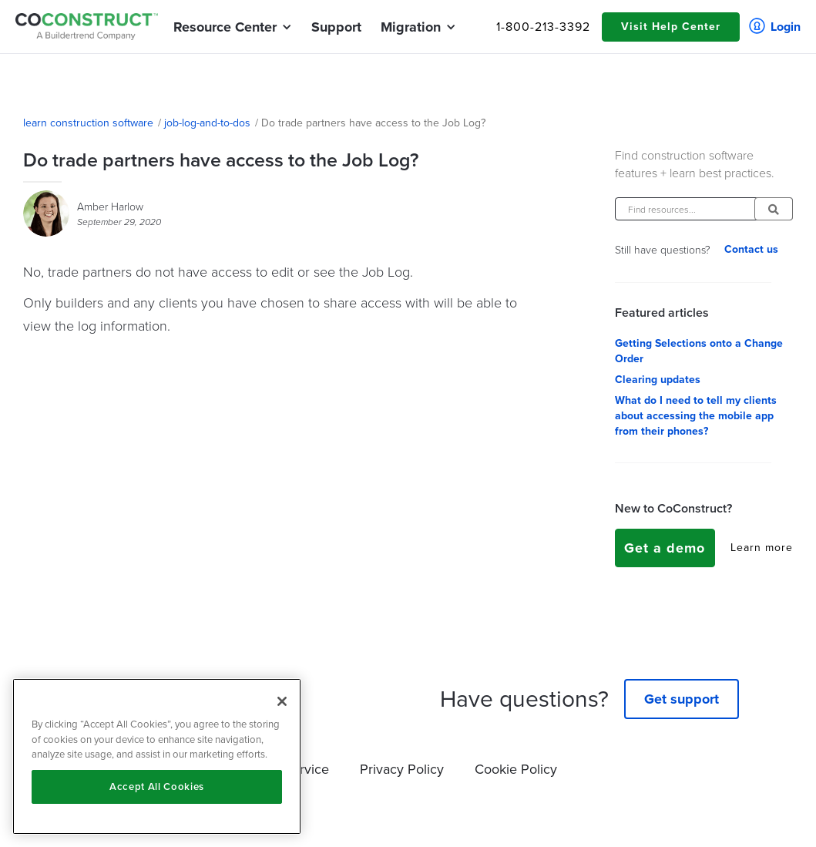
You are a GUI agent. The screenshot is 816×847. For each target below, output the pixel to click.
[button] (225, 27)
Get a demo (664, 548)
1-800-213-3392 (543, 27)
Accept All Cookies (156, 786)
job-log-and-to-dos (207, 123)
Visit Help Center (670, 26)
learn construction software (88, 123)
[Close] (282, 701)
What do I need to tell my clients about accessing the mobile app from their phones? (696, 416)
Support (336, 27)
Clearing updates (657, 380)
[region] (156, 756)
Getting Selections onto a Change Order (699, 351)
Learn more (761, 548)
